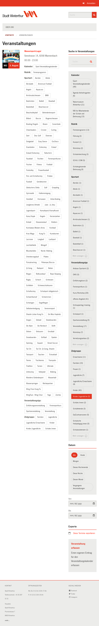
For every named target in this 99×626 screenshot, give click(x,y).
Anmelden (91, 3)
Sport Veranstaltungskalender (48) (81, 84)
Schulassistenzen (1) (80, 430)
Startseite (9, 35)
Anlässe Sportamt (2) (81, 268)
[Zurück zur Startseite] (20, 16)
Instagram (73, 597)
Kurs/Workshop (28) (80, 293)
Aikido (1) (76, 189)
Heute (82, 455)
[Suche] (94, 15)
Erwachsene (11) (79, 357)
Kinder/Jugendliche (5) (81, 396)
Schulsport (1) (78, 314)
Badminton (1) (78, 225)
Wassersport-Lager (32, 51)
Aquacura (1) (78, 213)
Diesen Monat (78, 479)
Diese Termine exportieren (84, 533)
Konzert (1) (77, 142)
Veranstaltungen (25, 35)
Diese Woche (78, 473)
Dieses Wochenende (80, 467)
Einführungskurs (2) (80, 281)
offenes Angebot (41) (81, 299)
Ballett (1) (76, 232)
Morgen (76, 461)
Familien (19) (78, 363)
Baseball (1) (77, 238)
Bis (69, 511)
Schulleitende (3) (79, 409)
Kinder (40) (77, 390)
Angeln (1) (77, 207)
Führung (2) (77, 136)
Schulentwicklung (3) (80, 154)
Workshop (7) (78, 332)
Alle (74, 455)
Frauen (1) (77, 369)
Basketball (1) (78, 244)
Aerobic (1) (77, 183)
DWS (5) (76, 275)
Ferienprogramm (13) (81, 130)
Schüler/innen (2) (79, 403)
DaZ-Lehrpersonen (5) (81, 415)
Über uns (10, 27)
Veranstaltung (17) (79, 326)
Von (69, 499)
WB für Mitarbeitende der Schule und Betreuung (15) (81, 114)
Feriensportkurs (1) (80, 287)
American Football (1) (81, 201)
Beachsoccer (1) (79, 250)
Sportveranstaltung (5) (81, 320)
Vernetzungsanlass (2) (81, 338)
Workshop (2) (78, 148)
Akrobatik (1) (78, 195)
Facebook (73, 591)
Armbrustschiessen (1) (81, 219)
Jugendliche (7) (78, 375)
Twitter (72, 594)
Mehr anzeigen (80, 256)
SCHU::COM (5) (79, 160)
